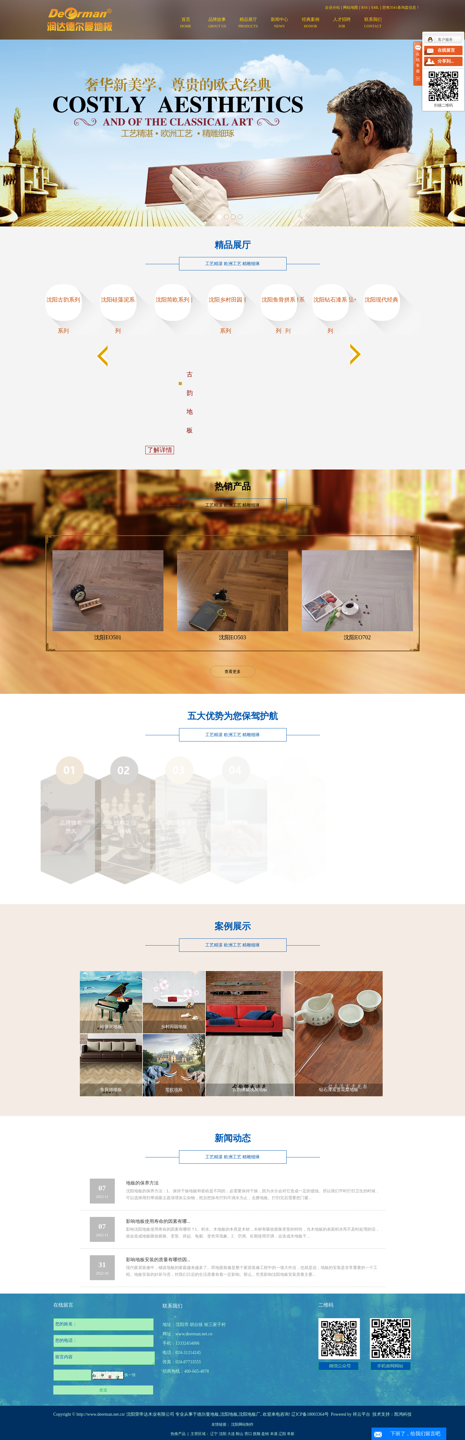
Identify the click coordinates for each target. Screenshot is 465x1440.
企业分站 (332, 7)
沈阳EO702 (357, 637)
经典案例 (310, 23)
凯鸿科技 (403, 1414)
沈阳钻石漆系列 (330, 315)
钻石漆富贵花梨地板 (338, 1089)
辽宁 (214, 1434)
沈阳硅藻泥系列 (118, 315)
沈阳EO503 (232, 637)
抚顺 (256, 1434)
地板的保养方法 (142, 1182)
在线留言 (446, 50)
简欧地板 (174, 1089)
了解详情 (159, 449)
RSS (364, 7)
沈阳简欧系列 (172, 300)
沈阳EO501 (107, 637)
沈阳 (222, 1434)
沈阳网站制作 (242, 1424)
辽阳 (282, 1434)
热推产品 (178, 1434)
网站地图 (350, 7)
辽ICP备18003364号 (310, 1414)
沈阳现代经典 (381, 300)
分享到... (446, 61)
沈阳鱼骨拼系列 (278, 315)
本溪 (274, 1434)
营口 (248, 1434)
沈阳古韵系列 (63, 300)
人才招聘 (341, 23)
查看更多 (233, 671)
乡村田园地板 (174, 1026)
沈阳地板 (229, 1414)
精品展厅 (248, 23)
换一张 (130, 1375)
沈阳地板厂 (249, 1414)
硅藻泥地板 (111, 1026)
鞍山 (239, 1434)
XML (375, 7)
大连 (231, 1434)
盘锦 (265, 1434)
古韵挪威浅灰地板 (249, 1089)
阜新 (290, 1434)
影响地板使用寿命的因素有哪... (158, 1221)
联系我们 (373, 23)
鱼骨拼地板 (111, 1089)
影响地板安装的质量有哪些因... (158, 1259)
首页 (185, 23)
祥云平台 (361, 1414)
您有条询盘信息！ (401, 7)
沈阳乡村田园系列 (225, 315)
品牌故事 (217, 23)
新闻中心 (279, 23)
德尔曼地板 (208, 1414)
